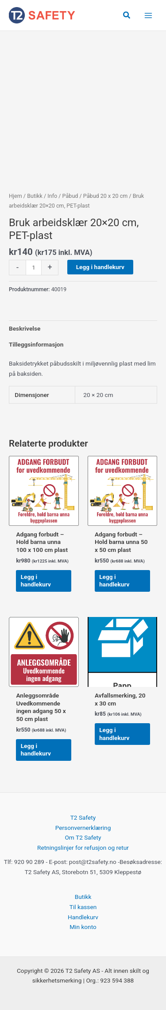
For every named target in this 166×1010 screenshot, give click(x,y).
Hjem (15, 196)
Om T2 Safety (83, 837)
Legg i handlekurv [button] (36, 580)
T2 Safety (83, 817)
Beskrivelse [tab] (24, 328)
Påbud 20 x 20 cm (105, 196)
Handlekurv (83, 917)
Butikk (34, 196)
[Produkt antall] (34, 267)
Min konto (83, 926)
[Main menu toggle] (148, 15)
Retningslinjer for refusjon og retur (83, 847)
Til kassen (83, 906)
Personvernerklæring (83, 827)
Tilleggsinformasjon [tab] (36, 344)
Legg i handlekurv (100, 266)
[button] (127, 15)
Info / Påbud (62, 196)
